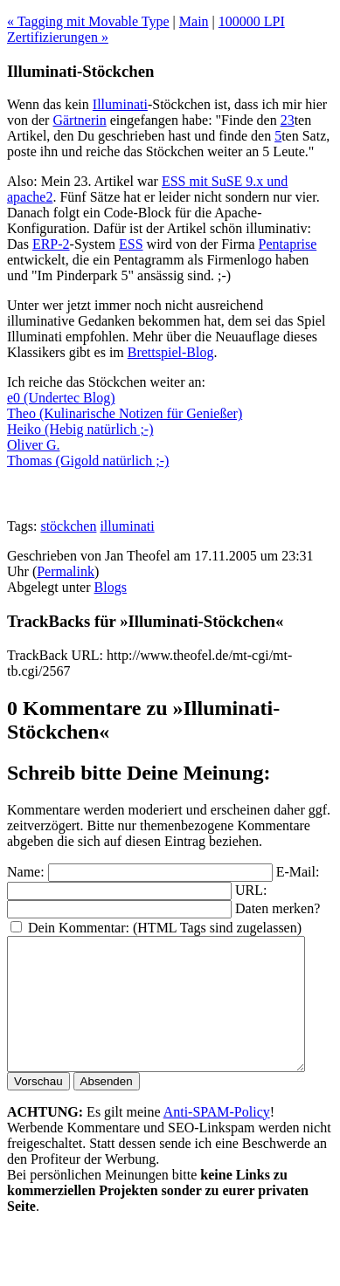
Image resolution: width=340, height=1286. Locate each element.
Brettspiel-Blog (171, 352)
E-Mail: (298, 871)
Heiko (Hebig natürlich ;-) (80, 429)
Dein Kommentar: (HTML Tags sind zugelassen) (165, 927)
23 (288, 120)
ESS (131, 244)
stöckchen (68, 526)
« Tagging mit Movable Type (88, 21)
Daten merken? (277, 908)
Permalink (65, 571)
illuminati (127, 526)
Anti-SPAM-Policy (216, 1138)
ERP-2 (51, 244)
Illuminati (120, 104)
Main (194, 21)
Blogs (110, 587)
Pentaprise (288, 244)
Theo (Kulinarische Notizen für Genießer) (124, 413)
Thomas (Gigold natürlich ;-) (88, 460)
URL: (251, 890)
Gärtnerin (79, 120)
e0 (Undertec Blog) (61, 397)
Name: (26, 871)
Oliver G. (33, 444)
